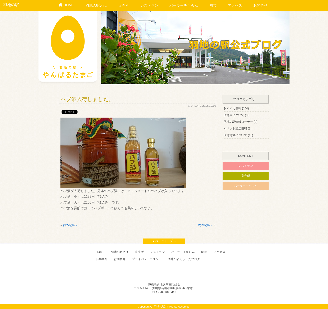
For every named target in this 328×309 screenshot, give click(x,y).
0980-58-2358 (167, 292)
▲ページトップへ (164, 241)
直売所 (123, 6)
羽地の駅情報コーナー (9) (240, 121)
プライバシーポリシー (146, 259)
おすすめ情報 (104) (236, 108)
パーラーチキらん (183, 6)
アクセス (235, 6)
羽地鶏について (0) (236, 115)
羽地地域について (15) (238, 135)
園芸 (213, 6)
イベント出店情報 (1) (237, 128)
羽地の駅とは (96, 6)
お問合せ (260, 6)
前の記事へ (70, 225)
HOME (66, 5)
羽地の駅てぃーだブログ (184, 259)
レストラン (149, 6)
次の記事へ (205, 225)
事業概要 (101, 259)
